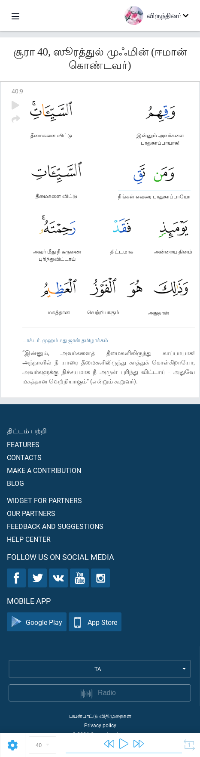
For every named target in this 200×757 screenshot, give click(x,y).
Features (23, 444)
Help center (29, 539)
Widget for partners (44, 500)
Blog (15, 483)
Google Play (36, 622)
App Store (95, 622)
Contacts (24, 457)
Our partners (31, 513)
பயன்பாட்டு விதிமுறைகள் (100, 715)
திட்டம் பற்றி (27, 430)
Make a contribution (44, 470)
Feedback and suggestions (55, 526)
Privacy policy (100, 725)
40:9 (17, 91)
